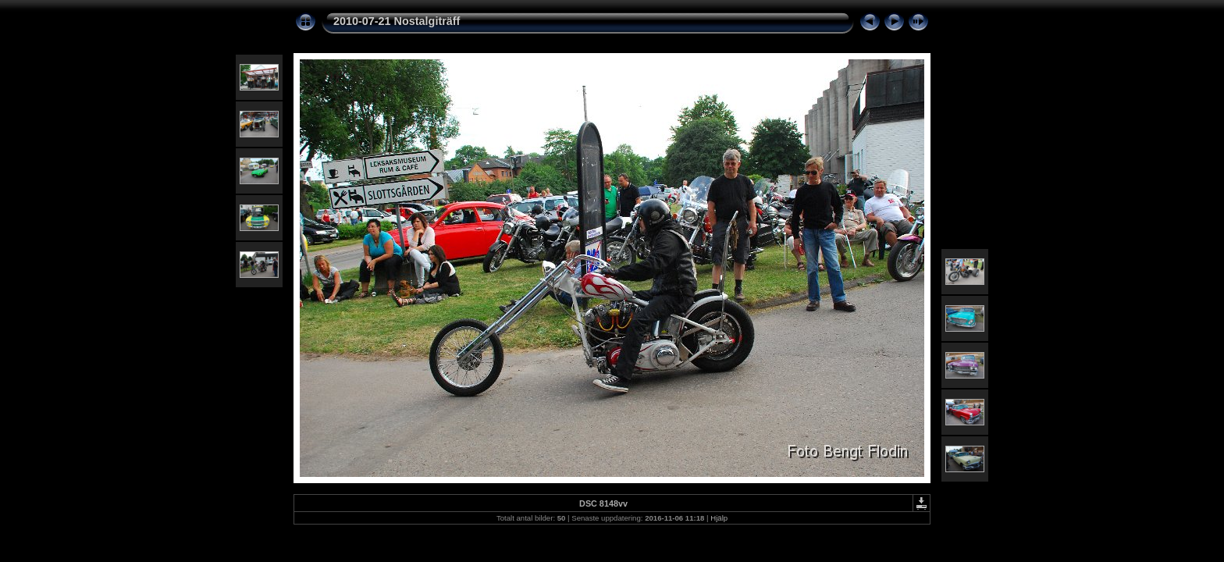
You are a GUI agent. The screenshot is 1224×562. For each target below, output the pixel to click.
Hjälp (719, 518)
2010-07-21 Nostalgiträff (396, 21)
